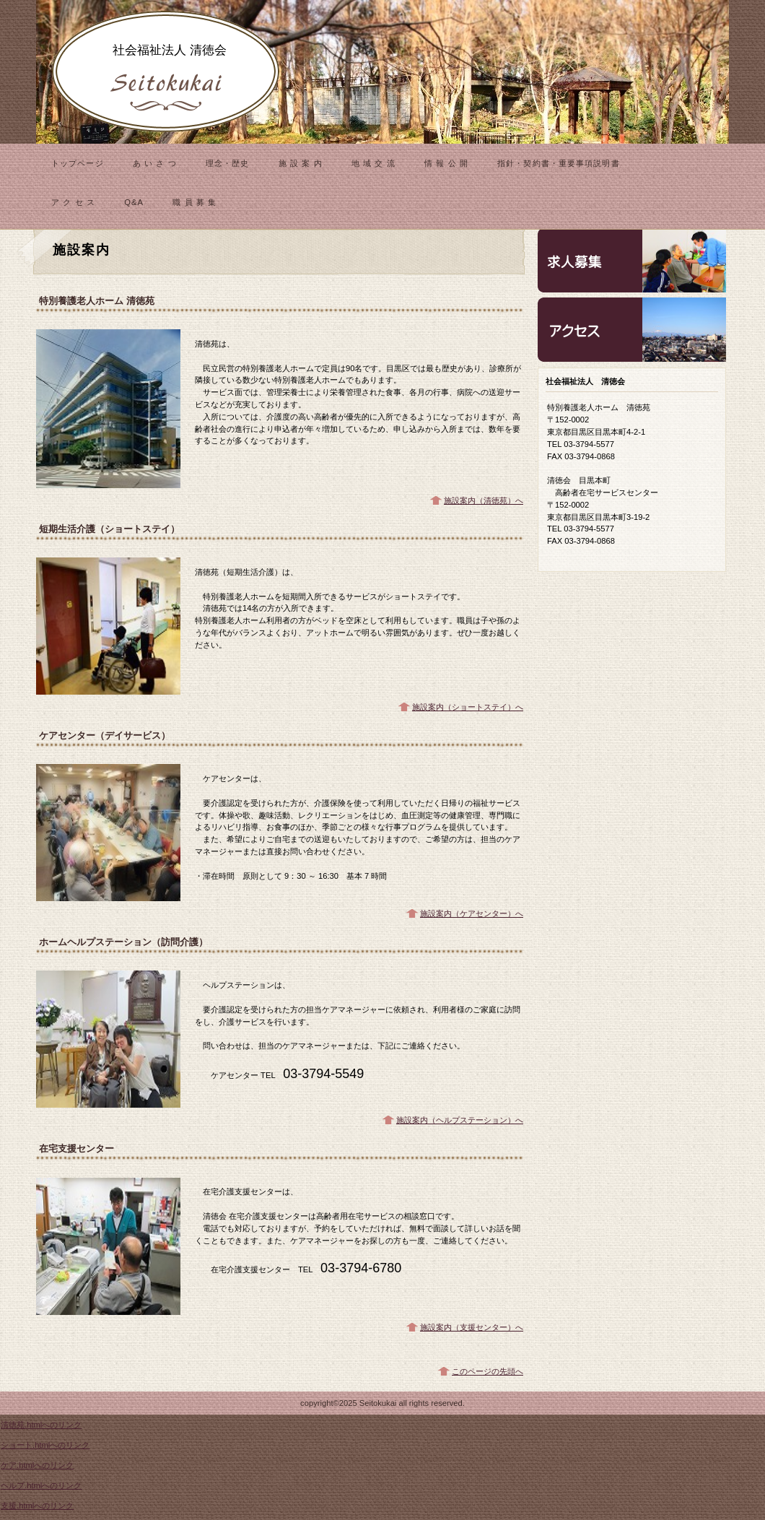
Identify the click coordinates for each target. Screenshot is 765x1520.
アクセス (632, 330)
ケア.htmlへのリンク (37, 1465)
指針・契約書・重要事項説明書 (558, 163)
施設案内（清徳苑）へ (483, 500)
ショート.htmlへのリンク (45, 1445)
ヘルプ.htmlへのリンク (41, 1485)
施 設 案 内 (301, 163)
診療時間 (632, 260)
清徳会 (166, 71)
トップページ (77, 163)
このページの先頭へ (487, 1371)
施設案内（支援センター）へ (471, 1327)
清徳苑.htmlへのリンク (41, 1424)
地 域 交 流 (373, 163)
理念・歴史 (228, 163)
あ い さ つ (155, 163)
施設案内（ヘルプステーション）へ (459, 1120)
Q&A (134, 202)
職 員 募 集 (194, 202)
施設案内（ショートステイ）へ (467, 707)
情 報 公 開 (446, 163)
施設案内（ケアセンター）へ (471, 913)
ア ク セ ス (73, 202)
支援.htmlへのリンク (37, 1505)
